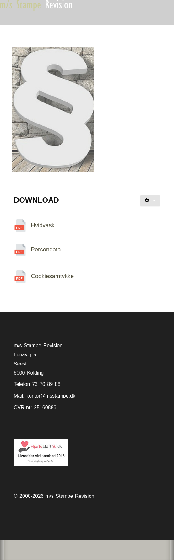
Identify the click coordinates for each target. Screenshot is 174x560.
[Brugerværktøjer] (150, 200)
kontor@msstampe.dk (50, 395)
